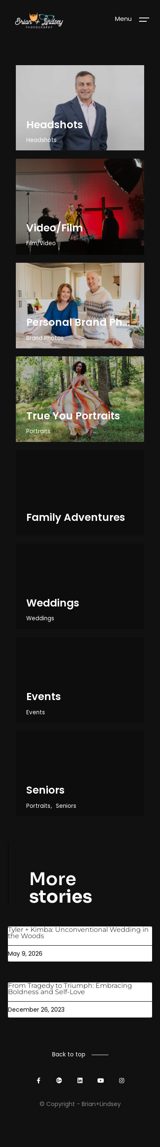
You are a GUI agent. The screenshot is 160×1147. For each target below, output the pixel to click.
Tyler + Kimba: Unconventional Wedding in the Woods (78, 933)
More (60, 888)
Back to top (68, 1054)
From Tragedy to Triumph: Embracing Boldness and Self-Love (70, 989)
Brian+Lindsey (101, 1104)
